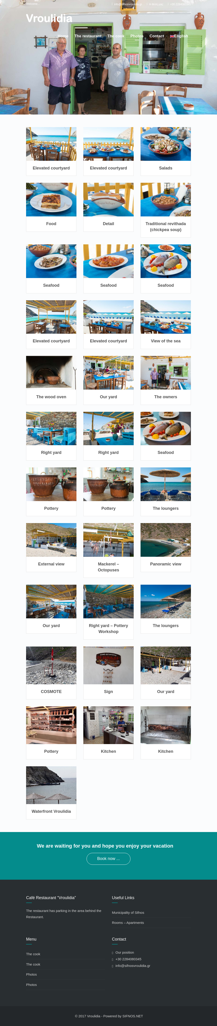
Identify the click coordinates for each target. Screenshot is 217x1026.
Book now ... (108, 858)
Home (63, 36)
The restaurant (87, 36)
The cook (116, 36)
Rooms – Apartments (128, 923)
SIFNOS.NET (132, 1016)
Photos (137, 36)
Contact (156, 36)
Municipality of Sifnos (128, 912)
